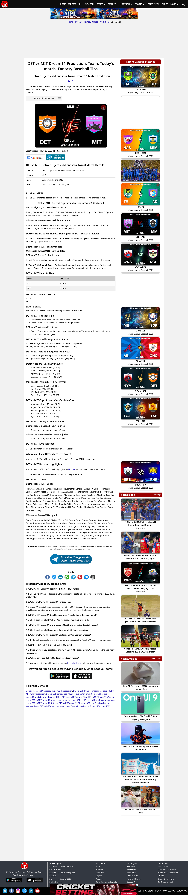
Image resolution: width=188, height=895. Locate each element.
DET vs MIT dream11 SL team (45, 703)
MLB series (50, 697)
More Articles (156, 659)
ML (87, 576)
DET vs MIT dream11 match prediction (90, 691)
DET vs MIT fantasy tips (56, 694)
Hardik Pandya (132, 876)
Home (70, 22)
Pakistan (99, 879)
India (98, 866)
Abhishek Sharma (134, 879)
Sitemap (161, 876)
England (99, 876)
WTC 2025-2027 (55, 869)
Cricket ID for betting (166, 879)
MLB (70, 81)
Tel (6, 890)
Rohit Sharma (132, 869)
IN (32, 890)
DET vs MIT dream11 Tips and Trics (71, 697)
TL (74, 576)
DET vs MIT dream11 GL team (72, 703)
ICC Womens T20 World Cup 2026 (62, 873)
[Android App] (13, 882)
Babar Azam (131, 873)
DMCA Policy (162, 866)
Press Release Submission (168, 873)
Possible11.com (74, 663)
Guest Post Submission (167, 869)
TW (55, 576)
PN (80, 576)
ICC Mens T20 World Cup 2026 (61, 866)
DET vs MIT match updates (52, 706)
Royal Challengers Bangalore (107, 882)
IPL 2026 (52, 876)
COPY (93, 576)
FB (48, 576)
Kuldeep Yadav (132, 882)
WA (67, 576)
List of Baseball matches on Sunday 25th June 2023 (87, 706)
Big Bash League (55, 882)
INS (19, 890)
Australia (99, 869)
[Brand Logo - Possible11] (24, 869)
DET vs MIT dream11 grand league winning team (53, 700)
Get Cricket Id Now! (165, 882)
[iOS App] (34, 882)
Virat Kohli (131, 866)
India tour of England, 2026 (60, 879)
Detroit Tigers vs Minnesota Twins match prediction (49, 691)
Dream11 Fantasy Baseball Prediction (92, 22)
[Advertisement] (94, 41)
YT (38, 890)
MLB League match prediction (81, 694)
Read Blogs (157, 495)
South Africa (100, 873)
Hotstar (71, 469)
